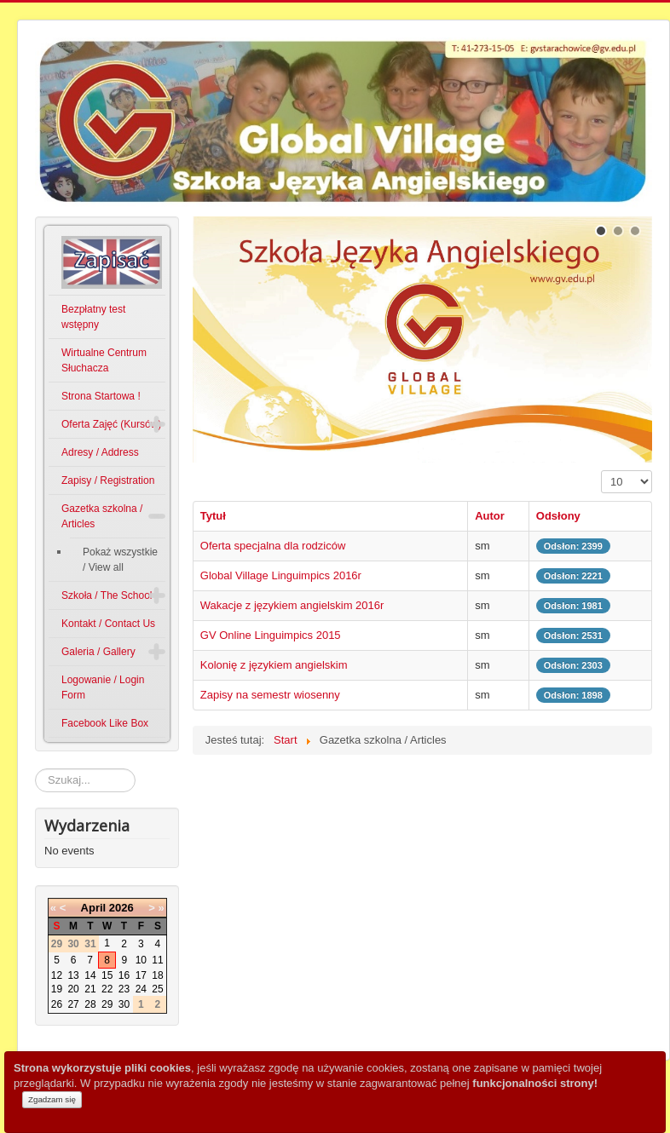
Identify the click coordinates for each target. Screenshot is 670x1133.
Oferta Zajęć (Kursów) (111, 424)
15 (107, 975)
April (94, 907)
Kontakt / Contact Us (108, 624)
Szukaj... (35, 768)
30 (124, 1004)
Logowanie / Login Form (102, 687)
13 (72, 975)
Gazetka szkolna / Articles (101, 516)
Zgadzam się (52, 1099)
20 (72, 989)
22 (107, 989)
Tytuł (213, 515)
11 (157, 960)
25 (157, 989)
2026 (121, 907)
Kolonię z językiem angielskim (274, 665)
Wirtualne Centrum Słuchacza (104, 360)
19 (56, 989)
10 (141, 960)
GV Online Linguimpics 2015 (270, 635)
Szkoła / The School (107, 595)
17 (141, 975)
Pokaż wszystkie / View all (120, 559)
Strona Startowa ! (101, 396)
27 (72, 1004)
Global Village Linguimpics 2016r (280, 575)
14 (89, 975)
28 (89, 1004)
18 (157, 975)
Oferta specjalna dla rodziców (273, 545)
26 (56, 1004)
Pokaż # (601, 470)
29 (107, 1004)
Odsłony (558, 515)
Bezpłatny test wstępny (93, 317)
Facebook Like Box (104, 723)
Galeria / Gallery (98, 652)
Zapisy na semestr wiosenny (270, 694)
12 (56, 975)
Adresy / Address (100, 452)
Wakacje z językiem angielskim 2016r (292, 605)
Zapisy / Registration (107, 480)
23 (124, 989)
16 (124, 975)
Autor (490, 515)
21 (89, 989)
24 (141, 989)
